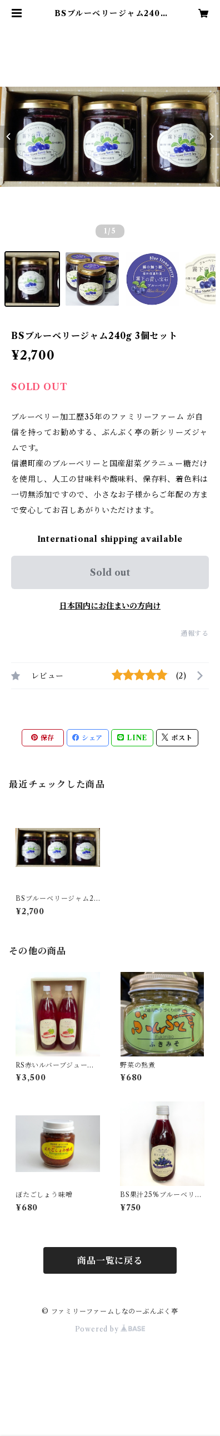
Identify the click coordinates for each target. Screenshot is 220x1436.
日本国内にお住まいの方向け (110, 606)
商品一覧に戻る (110, 1260)
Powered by (110, 1329)
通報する (195, 633)
